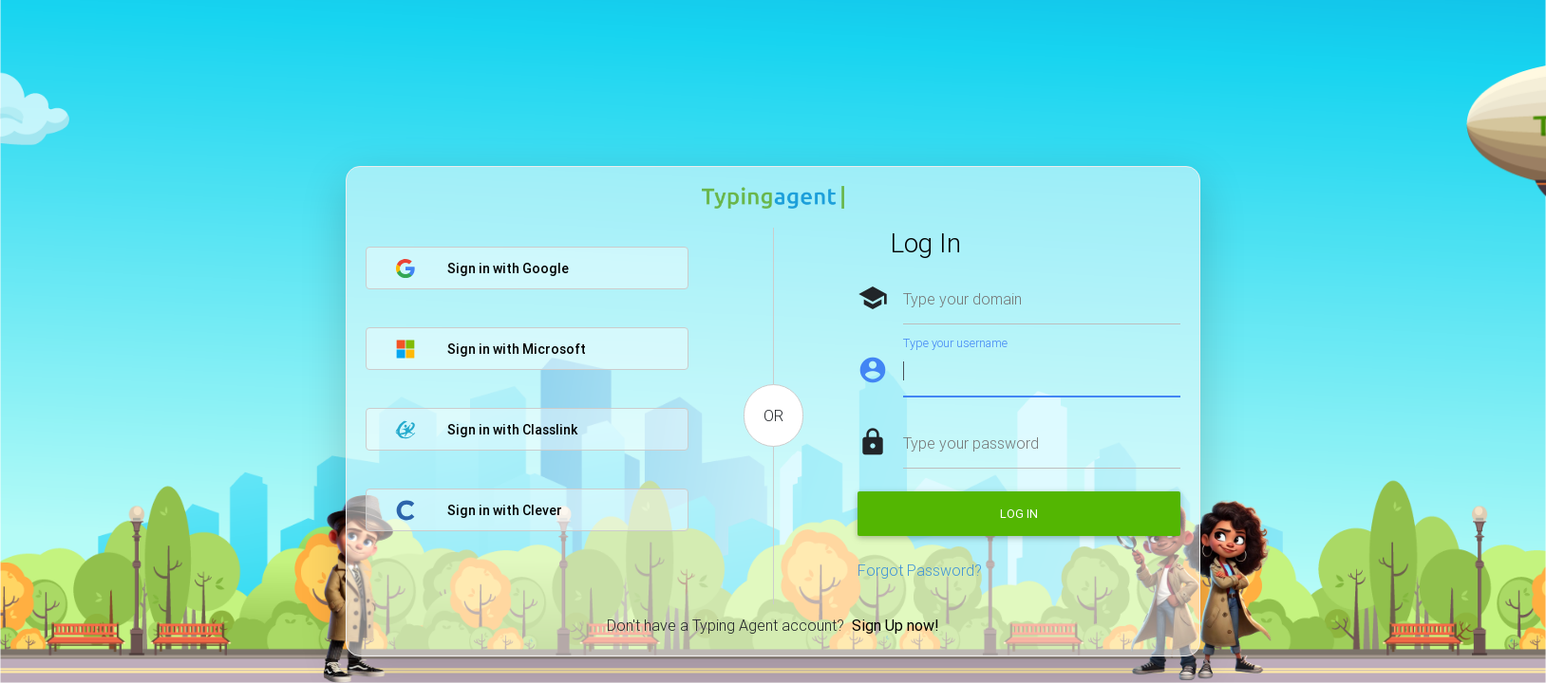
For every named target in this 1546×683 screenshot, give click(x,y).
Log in (1019, 514)
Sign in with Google (482, 268)
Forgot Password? (920, 570)
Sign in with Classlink (486, 429)
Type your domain (962, 298)
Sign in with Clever (478, 510)
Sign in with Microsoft (490, 349)
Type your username (955, 343)
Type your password (971, 443)
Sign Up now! (895, 625)
